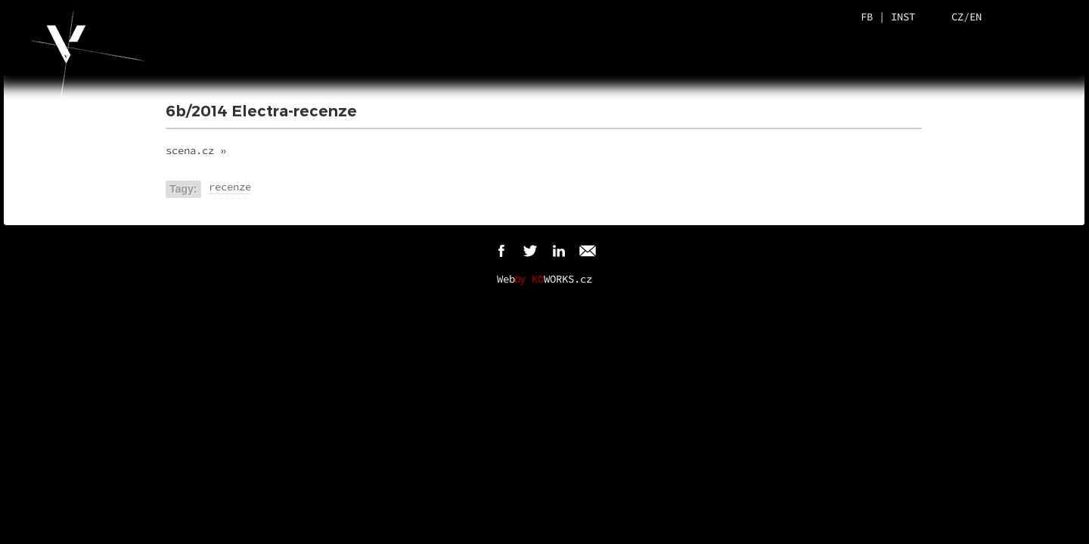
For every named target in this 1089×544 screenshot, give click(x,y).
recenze (230, 186)
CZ (957, 16)
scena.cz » (196, 150)
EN (976, 16)
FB (867, 16)
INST (903, 16)
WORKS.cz (562, 279)
